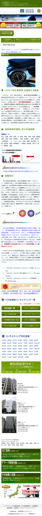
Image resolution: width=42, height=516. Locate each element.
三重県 (31, 349)
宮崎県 (15, 357)
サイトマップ (31, 508)
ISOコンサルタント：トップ (9, 49)
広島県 (36, 351)
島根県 (20, 351)
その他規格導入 (26, 506)
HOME (4, 291)
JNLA (21, 291)
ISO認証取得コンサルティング (10, 2)
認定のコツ (23, 255)
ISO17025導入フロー (16, 293)
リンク (35, 5)
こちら (9, 276)
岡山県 (31, 351)
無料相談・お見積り (13, 508)
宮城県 (20, 340)
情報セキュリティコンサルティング (21, 40)
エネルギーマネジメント (32, 314)
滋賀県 (15, 349)
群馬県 (15, 343)
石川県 (15, 346)
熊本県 (4, 357)
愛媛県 (15, 354)
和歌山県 (37, 349)
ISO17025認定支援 (10, 314)
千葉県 (25, 343)
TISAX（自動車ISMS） (31, 308)
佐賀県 (31, 354)
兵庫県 (9, 351)
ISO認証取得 (16, 506)
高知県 (20, 354)
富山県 (9, 346)
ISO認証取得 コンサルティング (8, 40)
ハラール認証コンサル (31, 326)
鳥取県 (25, 351)
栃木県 (9, 343)
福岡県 (25, 354)
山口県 (15, 351)
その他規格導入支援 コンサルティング (34, 40)
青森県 (9, 340)
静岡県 (36, 346)
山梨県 (31, 346)
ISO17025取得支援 (11, 52)
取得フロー (15, 255)
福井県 (20, 346)
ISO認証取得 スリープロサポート (9, 11)
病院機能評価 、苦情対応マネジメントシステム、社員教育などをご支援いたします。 (21, 479)
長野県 (25, 346)
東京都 (31, 343)
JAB (29, 291)
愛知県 (9, 349)
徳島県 (4, 354)
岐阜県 (4, 349)
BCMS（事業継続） (30, 320)
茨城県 (4, 343)
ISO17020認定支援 (10, 326)
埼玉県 (20, 343)
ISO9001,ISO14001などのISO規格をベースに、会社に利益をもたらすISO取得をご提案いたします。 (20, 455)
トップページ (7, 506)
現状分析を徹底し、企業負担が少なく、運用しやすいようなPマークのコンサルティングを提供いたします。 (21, 467)
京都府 (20, 349)
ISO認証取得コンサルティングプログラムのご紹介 (15, 3)
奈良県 (25, 349)
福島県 (36, 340)
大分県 (9, 357)
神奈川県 (37, 343)
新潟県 (4, 346)
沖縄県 (27, 357)
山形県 (31, 340)
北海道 (4, 340)
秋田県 (25, 340)
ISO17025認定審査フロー (31, 293)
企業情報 (35, 506)
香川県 (9, 354)
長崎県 (36, 354)
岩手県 (15, 340)
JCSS (25, 291)
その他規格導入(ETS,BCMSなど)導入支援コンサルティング (17, 5)
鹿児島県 (20, 357)
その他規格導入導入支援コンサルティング (17, 513)
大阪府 (4, 351)
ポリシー (23, 508)
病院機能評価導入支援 (11, 320)
